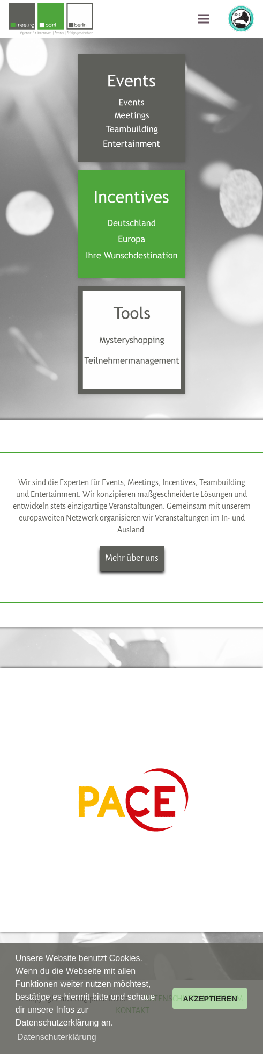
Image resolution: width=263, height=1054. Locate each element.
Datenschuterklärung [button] (56, 1037)
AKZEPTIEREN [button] (210, 998)
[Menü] (203, 18)
